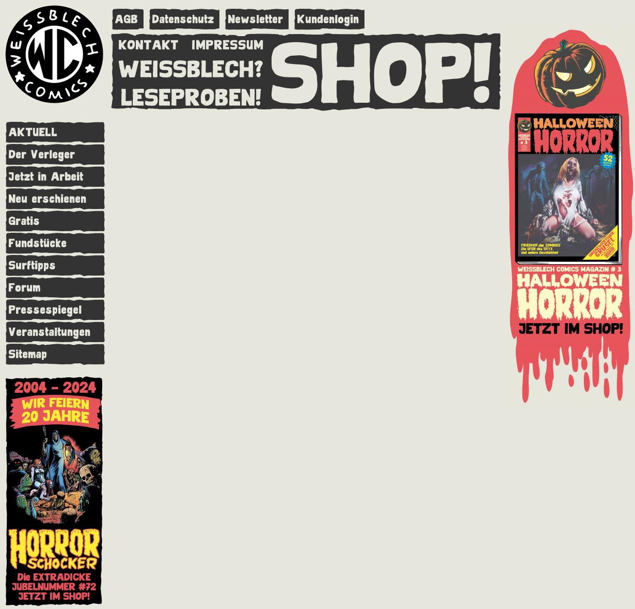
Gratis (24, 221)
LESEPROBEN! (191, 95)
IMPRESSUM (228, 43)
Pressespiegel (45, 310)
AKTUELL (33, 132)
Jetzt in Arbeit (46, 177)
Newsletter (255, 19)
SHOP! (382, 70)
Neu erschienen (48, 199)
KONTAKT (149, 43)
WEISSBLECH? (191, 67)
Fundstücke (38, 243)
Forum (25, 288)
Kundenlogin (328, 19)
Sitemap (28, 354)
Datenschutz (183, 19)
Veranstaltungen (50, 332)
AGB (126, 19)
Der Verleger (42, 155)
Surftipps (32, 266)
